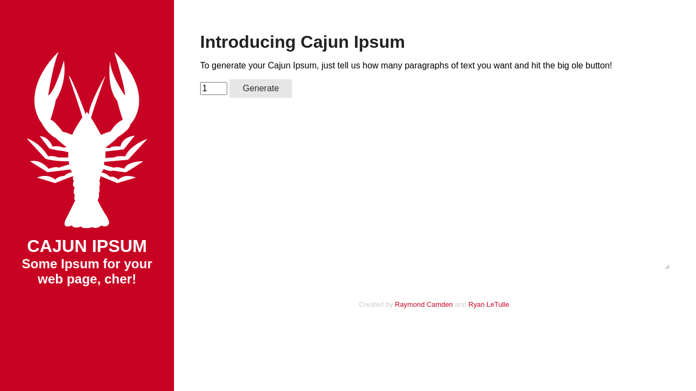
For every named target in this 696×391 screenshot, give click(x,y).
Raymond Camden (424, 304)
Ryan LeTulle (488, 304)
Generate (261, 88)
